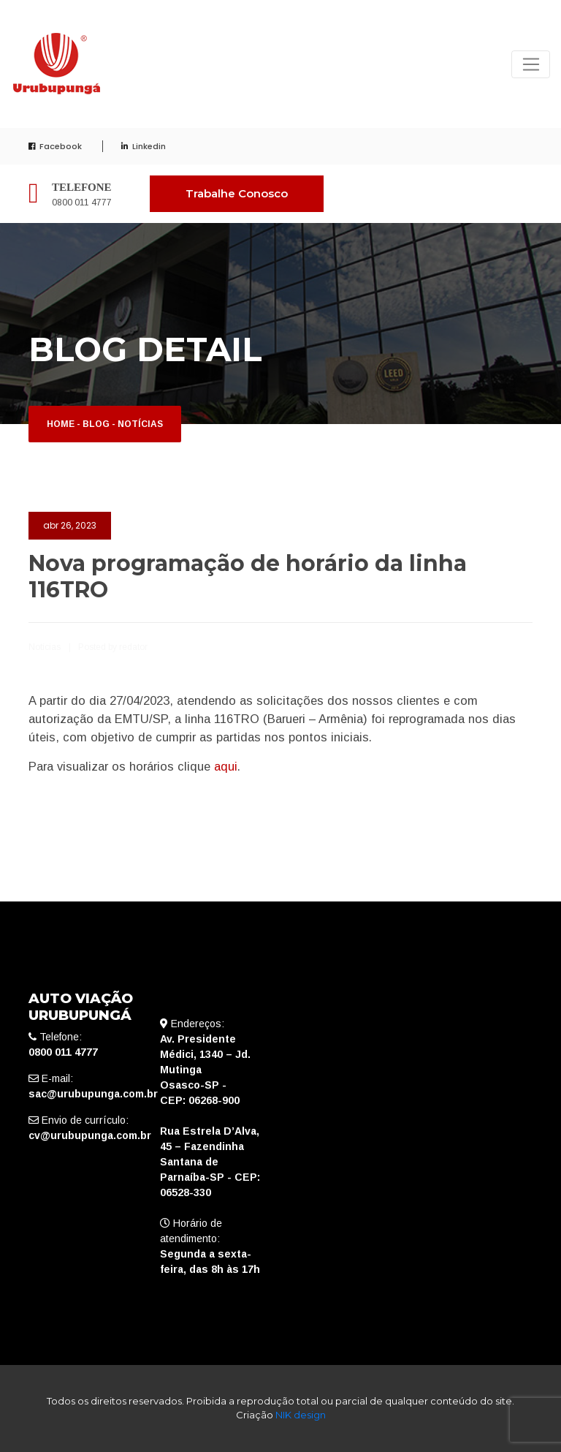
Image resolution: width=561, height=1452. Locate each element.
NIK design (300, 1415)
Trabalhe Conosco (237, 193)
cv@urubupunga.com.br (89, 1135)
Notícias (140, 424)
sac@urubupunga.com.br (93, 1094)
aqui (225, 766)
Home (61, 424)
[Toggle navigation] (530, 64)
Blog (96, 424)
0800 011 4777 (82, 202)
